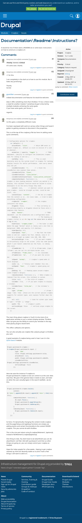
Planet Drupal (6, 479)
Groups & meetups (29, 486)
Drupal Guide (47, 479)
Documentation (48, 476)
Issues (23, 33)
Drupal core (67, 479)
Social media (6, 482)
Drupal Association (8, 501)
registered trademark (38, 518)
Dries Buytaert (56, 518)
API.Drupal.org (48, 486)
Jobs (2, 491)
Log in (32, 68)
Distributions (67, 486)
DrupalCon (25, 489)
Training (32, 479)
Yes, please (31, 9)
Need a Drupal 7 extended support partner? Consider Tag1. (23, 468)
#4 (52, 118)
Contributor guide (28, 484)
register (38, 68)
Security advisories (8, 489)
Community (26, 476)
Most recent (73, 87)
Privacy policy (6, 508)
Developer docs (48, 484)
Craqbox (14, 33)
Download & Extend (70, 476)
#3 (52, 94)
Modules (4, 33)
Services (24, 479)
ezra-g (67, 74)
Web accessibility (8, 499)
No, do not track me (47, 9)
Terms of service (7, 506)
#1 (53, 59)
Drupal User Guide (49, 482)
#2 (52, 71)
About (3, 496)
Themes (65, 484)
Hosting (24, 482)
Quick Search (11, 340)
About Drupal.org (8, 504)
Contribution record (67, 94)
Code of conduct (28, 491)
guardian (10, 94)
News (3, 476)
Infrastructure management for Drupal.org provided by (36, 464)
